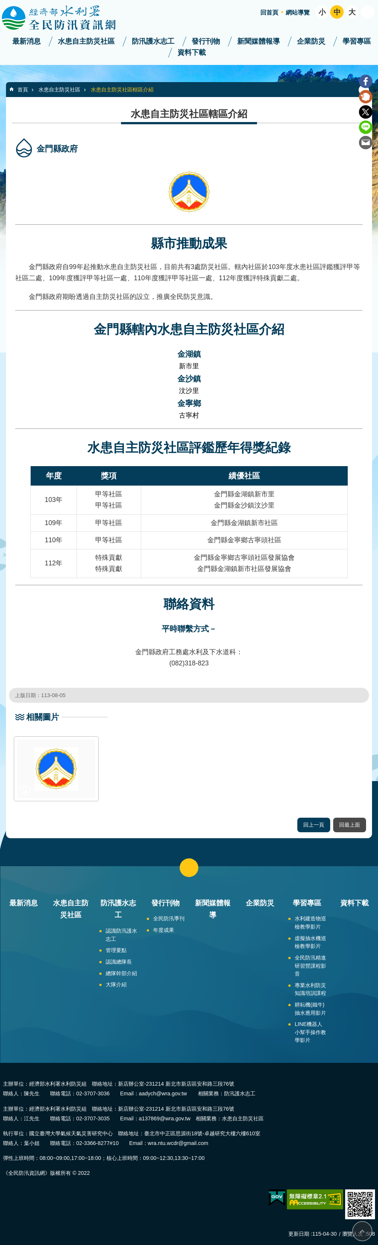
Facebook (365, 81)
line (365, 127)
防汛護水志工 (153, 41)
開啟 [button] (367, 12)
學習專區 (357, 41)
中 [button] (337, 12)
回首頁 (269, 12)
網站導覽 (298, 12)
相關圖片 (42, 717)
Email (365, 142)
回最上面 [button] (349, 825)
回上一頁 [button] (313, 825)
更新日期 (298, 1234)
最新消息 (26, 41)
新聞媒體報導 (258, 41)
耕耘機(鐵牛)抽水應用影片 (310, 1009)
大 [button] (352, 12)
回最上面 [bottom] (362, 1231)
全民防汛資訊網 (65, 18)
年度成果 (163, 930)
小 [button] (322, 12)
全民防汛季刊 (169, 918)
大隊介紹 (116, 984)
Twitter (365, 112)
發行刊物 (206, 41)
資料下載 (191, 52)
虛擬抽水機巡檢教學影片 (310, 942)
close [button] (189, 867)
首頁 (23, 90)
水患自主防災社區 (86, 41)
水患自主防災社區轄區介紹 (122, 90)
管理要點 (116, 950)
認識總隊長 (119, 962)
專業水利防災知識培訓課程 (310, 989)
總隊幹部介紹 (121, 973)
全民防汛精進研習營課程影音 (310, 966)
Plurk (365, 96)
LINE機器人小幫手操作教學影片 (310, 1032)
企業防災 (311, 41)
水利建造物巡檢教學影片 (310, 922)
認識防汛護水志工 (121, 935)
